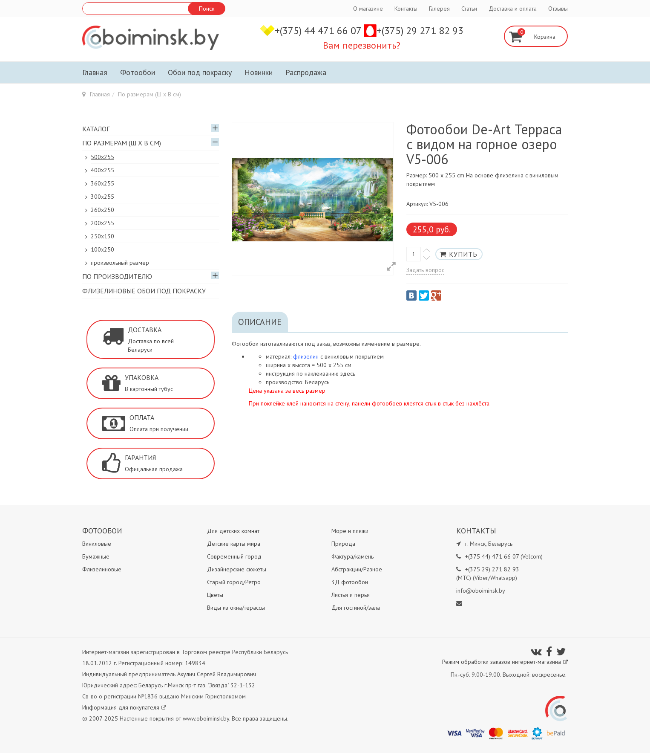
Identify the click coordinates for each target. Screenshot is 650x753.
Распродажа (305, 72)
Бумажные (95, 556)
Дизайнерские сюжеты (236, 569)
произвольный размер (120, 262)
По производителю (117, 276)
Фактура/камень (352, 556)
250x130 (102, 236)
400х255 (102, 170)
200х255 (102, 223)
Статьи (469, 8)
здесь (347, 373)
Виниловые (96, 543)
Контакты (405, 8)
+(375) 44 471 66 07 (319, 30)
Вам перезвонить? (361, 45)
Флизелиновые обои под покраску (144, 291)
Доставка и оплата (513, 8)
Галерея (439, 8)
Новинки (258, 72)
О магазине (368, 8)
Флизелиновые (101, 569)
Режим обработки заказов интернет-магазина (505, 662)
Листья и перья (350, 595)
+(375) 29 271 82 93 (420, 30)
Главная (94, 72)
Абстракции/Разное (356, 569)
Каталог (95, 129)
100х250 (102, 249)
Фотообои (137, 72)
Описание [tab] (260, 321)
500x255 (102, 157)
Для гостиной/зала (355, 607)
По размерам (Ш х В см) (149, 94)
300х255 (102, 196)
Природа (343, 543)
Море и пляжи (349, 531)
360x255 (102, 183)
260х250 (102, 210)
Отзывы (558, 8)
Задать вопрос (425, 270)
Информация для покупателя (124, 707)
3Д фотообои (349, 582)
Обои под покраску (200, 72)
